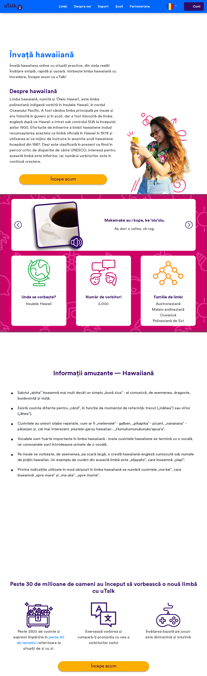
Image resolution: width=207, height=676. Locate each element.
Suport (103, 6)
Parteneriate (140, 6)
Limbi (63, 6)
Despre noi (82, 6)
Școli (119, 6)
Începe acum (63, 179)
